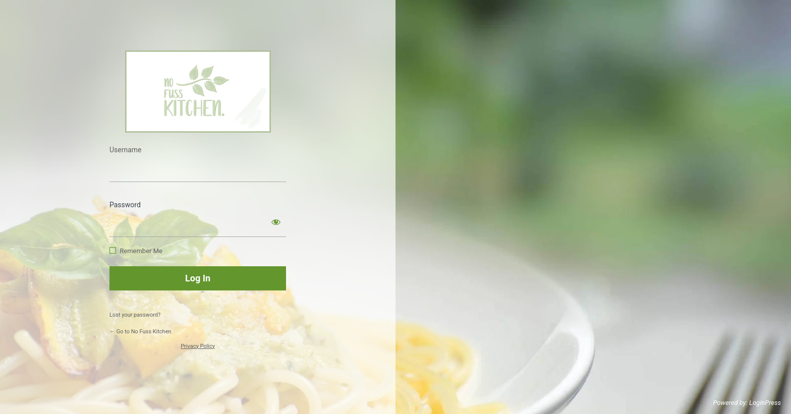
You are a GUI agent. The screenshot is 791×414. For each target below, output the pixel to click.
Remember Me (141, 251)
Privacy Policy (198, 346)
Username (125, 150)
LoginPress (765, 402)
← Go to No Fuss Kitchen (140, 331)
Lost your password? (134, 315)
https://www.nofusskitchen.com (198, 91)
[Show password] (276, 222)
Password (125, 205)
